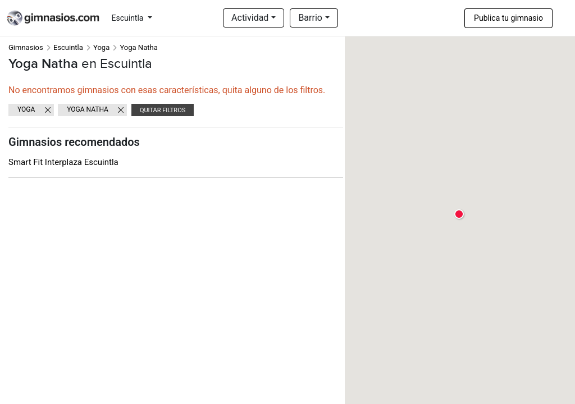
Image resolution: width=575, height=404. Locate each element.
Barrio (310, 17)
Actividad (249, 17)
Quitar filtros (162, 110)
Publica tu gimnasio (508, 17)
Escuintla (128, 17)
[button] (460, 215)
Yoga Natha (87, 109)
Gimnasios (25, 47)
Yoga (101, 47)
